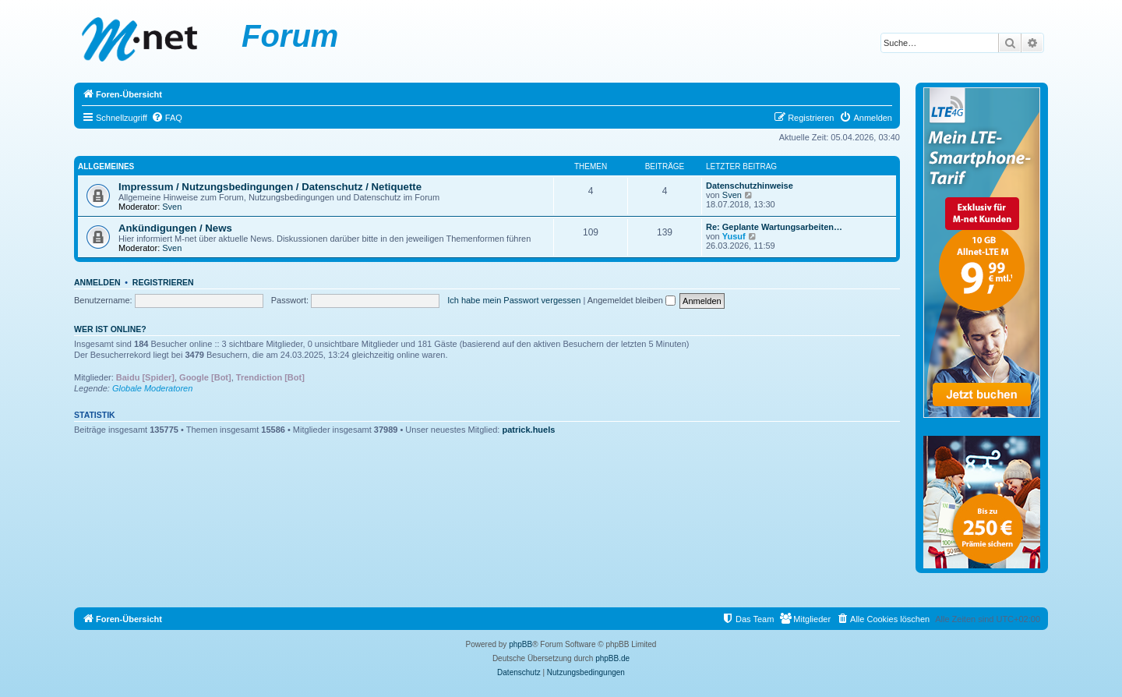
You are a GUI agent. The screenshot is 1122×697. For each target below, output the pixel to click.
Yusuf (734, 236)
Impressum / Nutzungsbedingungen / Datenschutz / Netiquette (270, 187)
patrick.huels (529, 429)
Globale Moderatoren (152, 388)
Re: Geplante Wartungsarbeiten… (774, 227)
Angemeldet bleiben (631, 300)
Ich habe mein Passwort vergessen (513, 300)
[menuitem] (166, 117)
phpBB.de (612, 658)
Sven (172, 206)
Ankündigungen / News (175, 228)
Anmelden (97, 282)
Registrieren (163, 282)
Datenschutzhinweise (749, 185)
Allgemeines (106, 166)
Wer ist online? (110, 329)
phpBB (520, 644)
